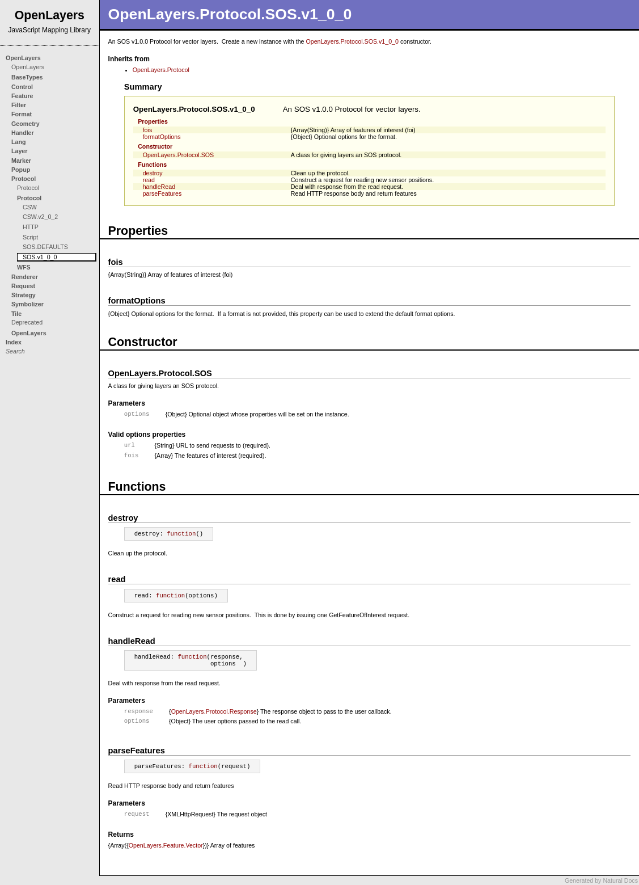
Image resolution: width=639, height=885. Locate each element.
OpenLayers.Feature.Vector (166, 845)
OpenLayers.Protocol (161, 69)
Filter (18, 105)
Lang (18, 141)
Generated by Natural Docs (601, 880)
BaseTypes (27, 77)
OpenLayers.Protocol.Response (214, 711)
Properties (153, 121)
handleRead (159, 186)
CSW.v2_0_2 (40, 216)
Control (22, 86)
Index (14, 342)
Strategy (23, 295)
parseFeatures (162, 193)
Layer (19, 151)
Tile (16, 313)
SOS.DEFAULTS (45, 246)
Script (30, 237)
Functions (152, 164)
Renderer (24, 276)
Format (21, 114)
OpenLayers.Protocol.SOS (178, 154)
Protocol (23, 178)
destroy (153, 173)
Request (23, 286)
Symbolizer (27, 304)
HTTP (31, 227)
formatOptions (162, 136)
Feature (22, 95)
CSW (30, 207)
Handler (22, 132)
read (149, 179)
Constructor (155, 146)
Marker (21, 160)
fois (148, 130)
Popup (20, 169)
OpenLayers (23, 57)
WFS (24, 267)
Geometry (25, 123)
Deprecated (27, 322)
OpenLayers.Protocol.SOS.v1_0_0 (352, 41)
